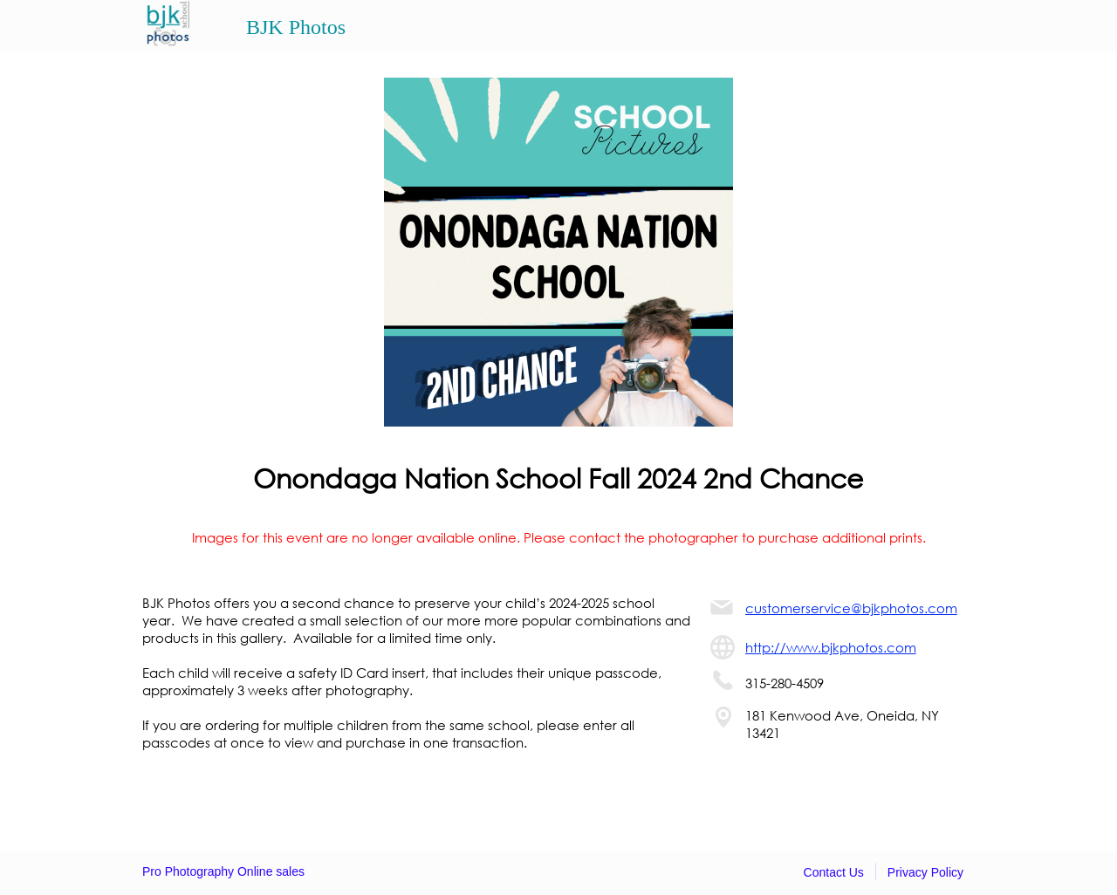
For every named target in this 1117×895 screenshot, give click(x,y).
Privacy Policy (925, 872)
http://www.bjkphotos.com (830, 647)
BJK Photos (296, 27)
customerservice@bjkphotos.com (851, 608)
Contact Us (834, 872)
